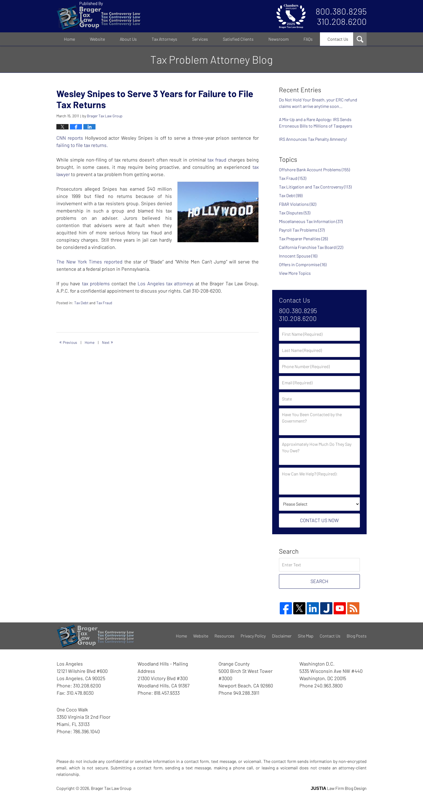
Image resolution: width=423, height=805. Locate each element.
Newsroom (278, 39)
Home (69, 39)
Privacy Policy (253, 635)
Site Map (305, 635)
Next (107, 341)
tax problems (96, 283)
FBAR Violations (297, 204)
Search (319, 581)
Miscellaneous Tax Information (311, 221)
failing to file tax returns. (82, 145)
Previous (68, 341)
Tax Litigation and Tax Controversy (315, 186)
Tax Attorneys (164, 39)
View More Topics (295, 273)
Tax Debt (81, 302)
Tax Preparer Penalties (303, 238)
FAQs (308, 39)
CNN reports (69, 138)
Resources (224, 635)
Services (200, 39)
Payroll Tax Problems (302, 229)
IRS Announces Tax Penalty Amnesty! (313, 139)
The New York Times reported (89, 262)
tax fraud (216, 160)
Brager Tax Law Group (111, 788)
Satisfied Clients (238, 39)
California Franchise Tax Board (311, 247)
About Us (128, 39)
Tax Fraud (104, 302)
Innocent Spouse (298, 255)
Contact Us (338, 39)
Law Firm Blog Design (339, 788)
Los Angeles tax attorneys (166, 283)
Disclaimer (282, 635)
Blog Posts (357, 635)
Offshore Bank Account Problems (314, 169)
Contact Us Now (319, 520)
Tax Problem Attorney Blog (98, 16)
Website (97, 39)
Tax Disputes (294, 212)
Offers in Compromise (302, 264)
